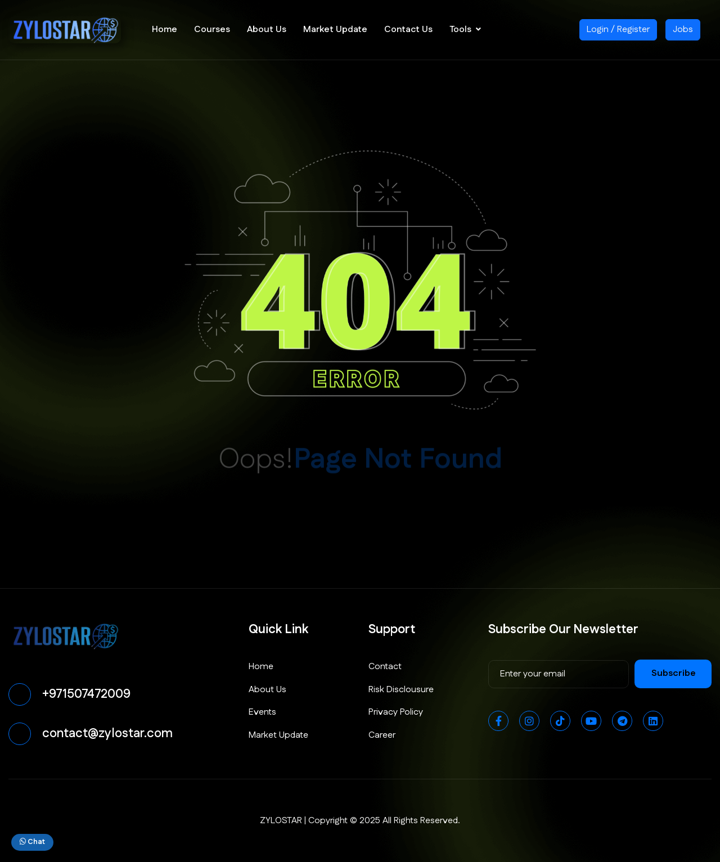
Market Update (335, 29)
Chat (32, 842)
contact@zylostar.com (107, 733)
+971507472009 (86, 694)
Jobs (683, 29)
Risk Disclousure (401, 689)
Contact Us (408, 29)
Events (262, 712)
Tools (460, 29)
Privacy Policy (395, 712)
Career (381, 735)
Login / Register (618, 29)
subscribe (673, 673)
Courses (212, 29)
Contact (385, 666)
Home (164, 29)
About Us (266, 29)
